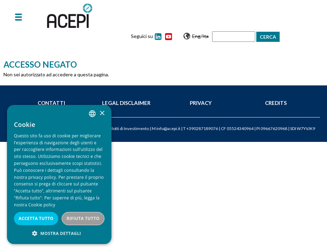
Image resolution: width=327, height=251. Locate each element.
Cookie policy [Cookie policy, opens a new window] (41, 205)
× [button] (101, 113)
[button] (59, 233)
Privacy (201, 103)
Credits (276, 103)
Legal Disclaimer (126, 103)
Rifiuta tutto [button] (83, 218)
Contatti (51, 103)
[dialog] (59, 174)
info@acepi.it (168, 128)
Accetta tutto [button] (35, 218)
